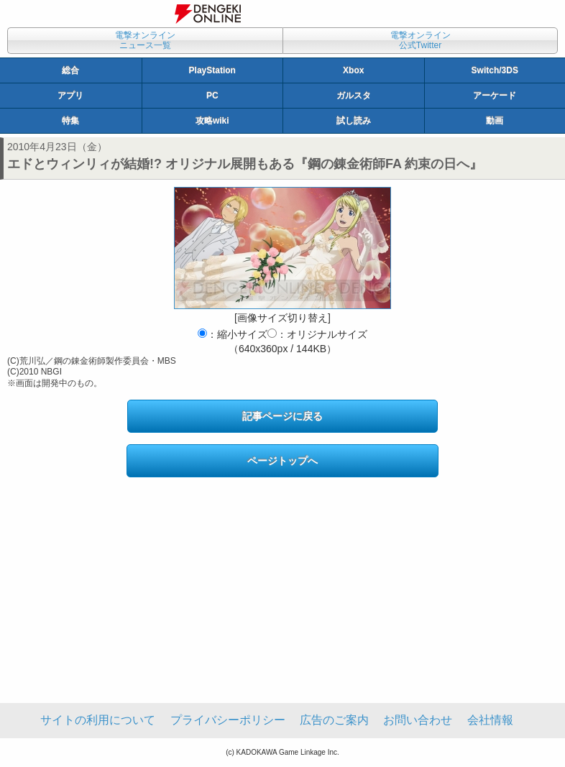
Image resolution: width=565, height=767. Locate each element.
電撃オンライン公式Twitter (420, 40)
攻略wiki (212, 121)
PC (212, 96)
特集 (70, 121)
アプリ (70, 96)
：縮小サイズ (232, 334)
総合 (70, 70)
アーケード (494, 96)
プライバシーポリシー (227, 720)
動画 (494, 121)
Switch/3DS (495, 70)
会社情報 (490, 720)
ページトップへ (282, 461)
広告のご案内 (334, 720)
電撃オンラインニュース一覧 (145, 40)
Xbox (353, 70)
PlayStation (212, 70)
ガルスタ (353, 96)
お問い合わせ (417, 720)
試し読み (353, 121)
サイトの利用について (97, 720)
